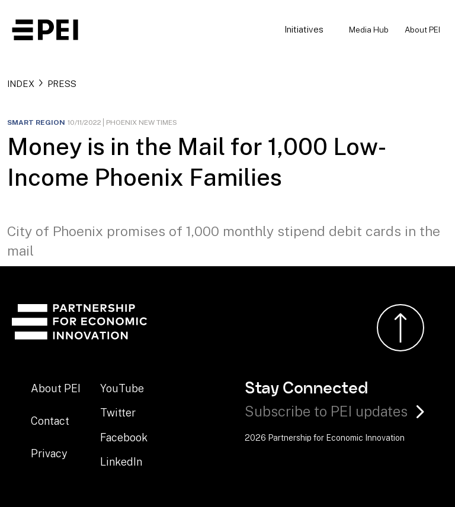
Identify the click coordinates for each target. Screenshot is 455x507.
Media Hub (369, 29)
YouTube (122, 388)
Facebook (124, 437)
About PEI (422, 29)
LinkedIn (121, 462)
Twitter (118, 412)
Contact (50, 421)
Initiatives (303, 29)
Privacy (49, 453)
